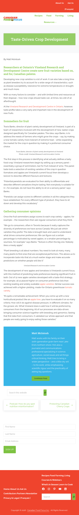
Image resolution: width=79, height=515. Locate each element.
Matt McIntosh (40, 333)
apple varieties (47, 284)
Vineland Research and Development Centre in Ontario (36, 106)
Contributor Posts (42, 378)
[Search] (45, 392)
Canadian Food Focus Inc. (38, 510)
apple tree (36, 299)
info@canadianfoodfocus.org (57, 459)
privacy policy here (52, 465)
